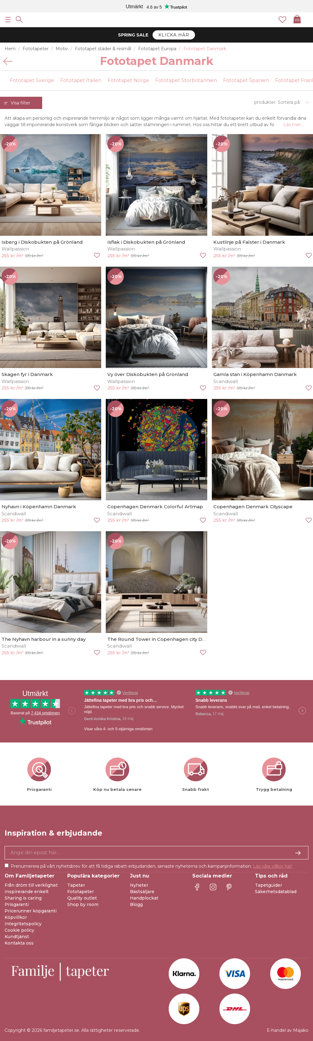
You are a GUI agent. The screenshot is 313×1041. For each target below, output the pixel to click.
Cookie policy (19, 930)
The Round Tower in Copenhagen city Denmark (164, 639)
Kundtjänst (17, 936)
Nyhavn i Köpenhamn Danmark (39, 506)
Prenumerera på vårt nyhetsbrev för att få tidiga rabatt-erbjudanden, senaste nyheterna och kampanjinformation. (151, 866)
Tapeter (76, 885)
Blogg (136, 904)
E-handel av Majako (287, 1030)
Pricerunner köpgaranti (31, 911)
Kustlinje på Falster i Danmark (249, 242)
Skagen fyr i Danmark (27, 374)
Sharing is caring (23, 898)
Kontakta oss (19, 943)
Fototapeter (80, 891)
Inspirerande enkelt (27, 891)
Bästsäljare (142, 891)
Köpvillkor (16, 917)
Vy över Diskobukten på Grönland (147, 374)
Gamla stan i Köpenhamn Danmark (255, 374)
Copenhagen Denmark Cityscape (253, 506)
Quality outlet (82, 898)
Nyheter (139, 885)
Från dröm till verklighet (31, 885)
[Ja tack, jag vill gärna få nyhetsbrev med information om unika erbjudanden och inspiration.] (156, 852)
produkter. (265, 102)
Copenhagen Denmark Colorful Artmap (155, 506)
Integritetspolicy (23, 923)
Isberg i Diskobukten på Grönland (42, 242)
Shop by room (82, 904)
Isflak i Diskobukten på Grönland (146, 242)
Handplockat (144, 898)
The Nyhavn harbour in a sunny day (44, 639)
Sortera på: (289, 102)
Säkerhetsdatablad (275, 891)
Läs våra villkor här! (272, 866)
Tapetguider (268, 885)
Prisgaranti (17, 904)
